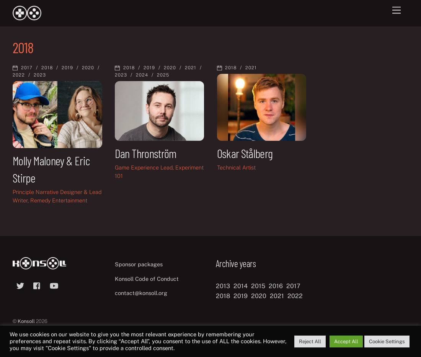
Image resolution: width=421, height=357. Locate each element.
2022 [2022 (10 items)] (295, 296)
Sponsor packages (139, 264)
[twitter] (20, 285)
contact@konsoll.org (141, 293)
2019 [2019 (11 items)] (240, 296)
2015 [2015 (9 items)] (258, 286)
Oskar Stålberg (245, 153)
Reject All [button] (310, 341)
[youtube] (54, 285)
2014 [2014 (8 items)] (240, 286)
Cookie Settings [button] (387, 341)
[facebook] (37, 285)
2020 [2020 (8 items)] (258, 296)
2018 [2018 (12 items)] (223, 296)
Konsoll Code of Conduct (147, 278)
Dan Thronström (145, 153)
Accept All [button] (346, 341)
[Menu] (396, 10)
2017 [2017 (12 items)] (293, 286)
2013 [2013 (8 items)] (223, 286)
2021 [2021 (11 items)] (277, 296)
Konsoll (26, 321)
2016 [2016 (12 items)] (276, 286)
